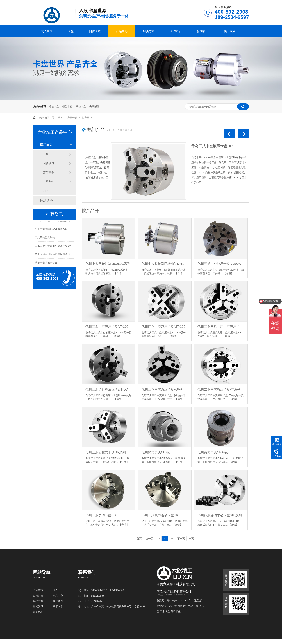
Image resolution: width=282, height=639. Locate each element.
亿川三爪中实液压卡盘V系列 (162, 389)
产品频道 (72, 117)
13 (165, 538)
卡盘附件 (48, 181)
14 (172, 538)
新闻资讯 (202, 31)
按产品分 (87, 117)
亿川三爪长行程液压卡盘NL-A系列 (108, 389)
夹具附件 (94, 106)
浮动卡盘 (54, 106)
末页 (191, 538)
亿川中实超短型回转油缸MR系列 (165, 264)
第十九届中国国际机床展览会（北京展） (57, 254)
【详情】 (119, 273)
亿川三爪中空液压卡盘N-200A (219, 264)
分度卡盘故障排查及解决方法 (51, 229)
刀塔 (46, 190)
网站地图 (38, 612)
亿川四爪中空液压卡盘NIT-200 (163, 326)
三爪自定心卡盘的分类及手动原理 (54, 246)
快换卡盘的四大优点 (46, 263)
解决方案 (148, 31)
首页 (60, 117)
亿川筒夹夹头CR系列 (157, 452)
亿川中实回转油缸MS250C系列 (107, 264)
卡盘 (71, 31)
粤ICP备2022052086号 (179, 600)
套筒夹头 (48, 172)
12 (158, 538)
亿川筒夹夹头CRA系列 (213, 452)
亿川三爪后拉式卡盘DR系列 (105, 452)
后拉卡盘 (81, 106)
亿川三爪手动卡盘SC (100, 515)
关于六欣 (229, 31)
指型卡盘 (67, 106)
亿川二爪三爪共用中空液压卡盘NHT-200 (220, 326)
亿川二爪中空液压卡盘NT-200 (106, 326)
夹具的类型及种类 (45, 237)
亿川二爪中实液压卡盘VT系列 (218, 389)
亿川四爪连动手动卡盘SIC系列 (219, 515)
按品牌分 (46, 201)
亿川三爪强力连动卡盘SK (160, 515)
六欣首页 (46, 31)
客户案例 (175, 31)
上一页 (149, 538)
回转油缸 (95, 31)
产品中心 (122, 31)
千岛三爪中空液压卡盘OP (139, 146)
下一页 (181, 538)
